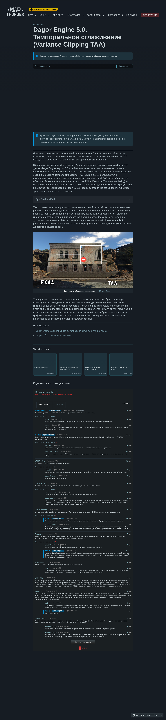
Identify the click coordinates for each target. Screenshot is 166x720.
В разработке (125, 66)
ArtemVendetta (41, 510)
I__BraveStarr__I (41, 562)
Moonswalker (50, 498)
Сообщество (94, 15)
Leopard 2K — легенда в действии (54, 335)
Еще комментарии (83, 642)
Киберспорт (113, 15)
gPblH (47, 419)
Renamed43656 (51, 626)
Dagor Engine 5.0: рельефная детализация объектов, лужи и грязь (71, 331)
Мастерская (73, 15)
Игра (30, 15)
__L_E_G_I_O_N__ (51, 492)
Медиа (42, 15)
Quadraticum (50, 476)
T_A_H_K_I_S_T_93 (42, 484)
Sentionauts (39, 591)
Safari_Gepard (40, 619)
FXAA (101, 291)
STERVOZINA (40, 461)
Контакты (131, 15)
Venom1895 (39, 534)
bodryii (47, 568)
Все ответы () (51, 416)
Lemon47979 (50, 545)
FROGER (48, 446)
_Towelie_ (39, 578)
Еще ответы (39, 416)
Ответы (60, 405)
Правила (125, 403)
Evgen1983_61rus (51, 451)
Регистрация (150, 15)
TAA (108, 291)
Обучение (58, 15)
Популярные (44, 405)
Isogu (47, 425)
